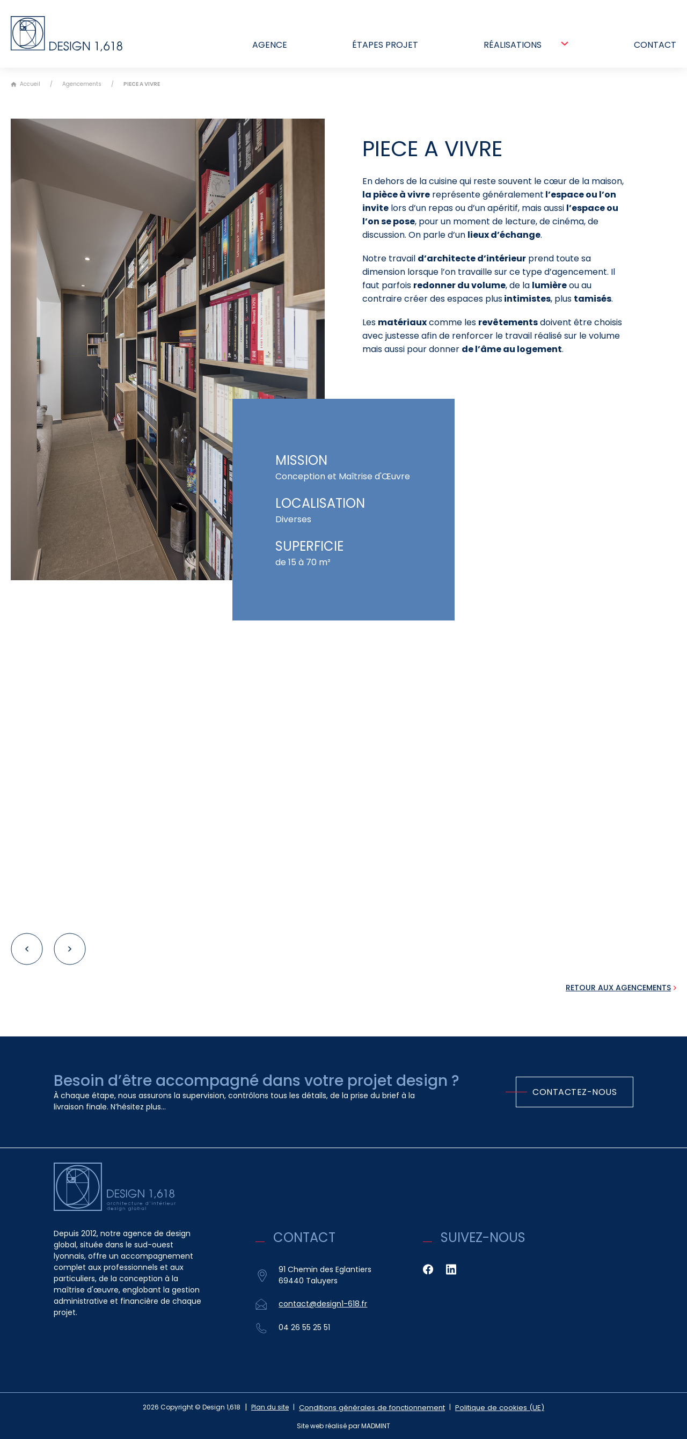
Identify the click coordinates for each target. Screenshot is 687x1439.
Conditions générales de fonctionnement (377, 1407)
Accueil (25, 84)
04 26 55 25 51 (304, 1327)
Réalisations (513, 48)
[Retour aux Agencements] (621, 988)
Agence (269, 48)
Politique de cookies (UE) (494, 1407)
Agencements (81, 84)
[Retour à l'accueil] (73, 35)
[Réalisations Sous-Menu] (564, 47)
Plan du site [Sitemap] (280, 1407)
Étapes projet (385, 48)
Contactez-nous (574, 1092)
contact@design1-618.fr (323, 1303)
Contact (655, 48)
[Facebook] (428, 1269)
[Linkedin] (451, 1269)
